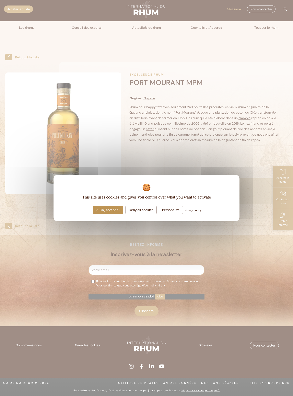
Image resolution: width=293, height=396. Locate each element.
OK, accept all (108, 210)
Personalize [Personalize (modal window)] (170, 210)
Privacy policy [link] (192, 210)
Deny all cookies (141, 210)
